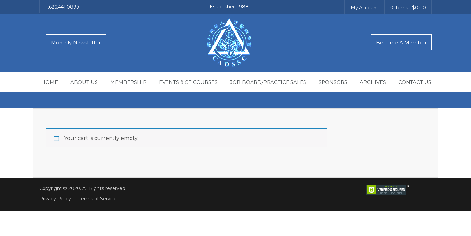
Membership (128, 82)
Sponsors (333, 82)
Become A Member (401, 42)
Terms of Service (98, 199)
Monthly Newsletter (76, 42)
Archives (373, 82)
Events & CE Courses (188, 82)
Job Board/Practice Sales (268, 82)
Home (49, 82)
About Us (84, 82)
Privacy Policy (55, 199)
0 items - (408, 7)
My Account (364, 7)
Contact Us (414, 82)
